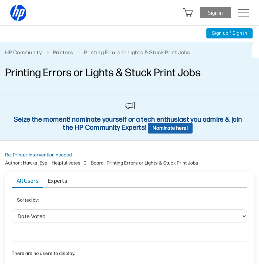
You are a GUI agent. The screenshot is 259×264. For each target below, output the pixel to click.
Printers (63, 52)
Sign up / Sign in (229, 33)
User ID (115, 202)
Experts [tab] (57, 181)
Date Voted (83, 202)
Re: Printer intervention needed (38, 155)
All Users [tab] (27, 181)
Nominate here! (170, 128)
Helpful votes (151, 202)
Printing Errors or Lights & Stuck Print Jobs (137, 52)
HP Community (23, 52)
